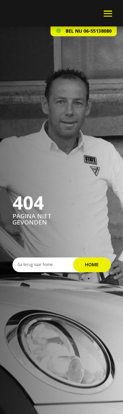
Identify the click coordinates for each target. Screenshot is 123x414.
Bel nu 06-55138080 (89, 31)
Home (92, 264)
